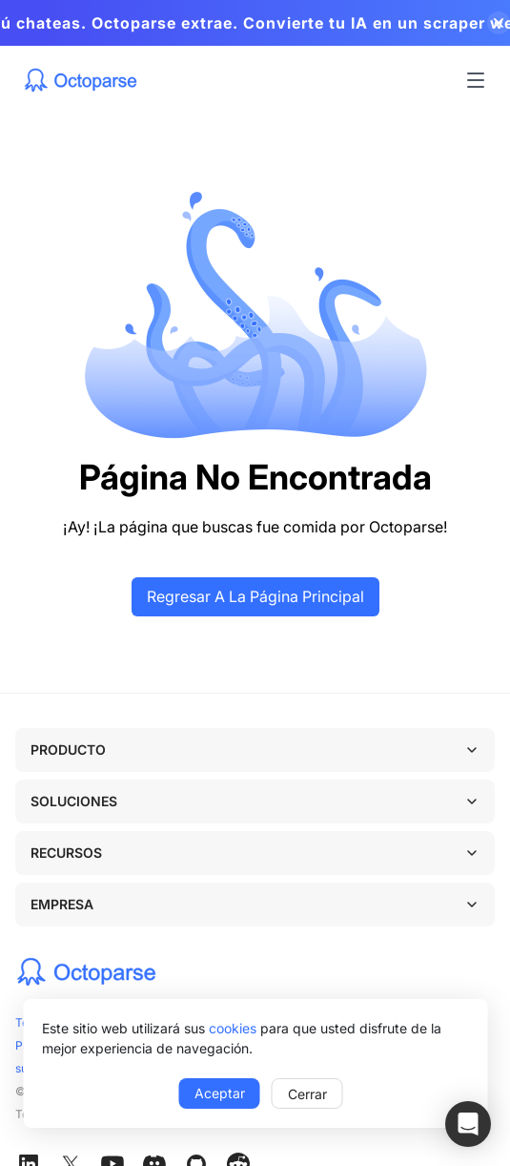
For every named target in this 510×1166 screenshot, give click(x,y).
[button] (468, 1124)
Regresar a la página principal (255, 596)
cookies (232, 1028)
